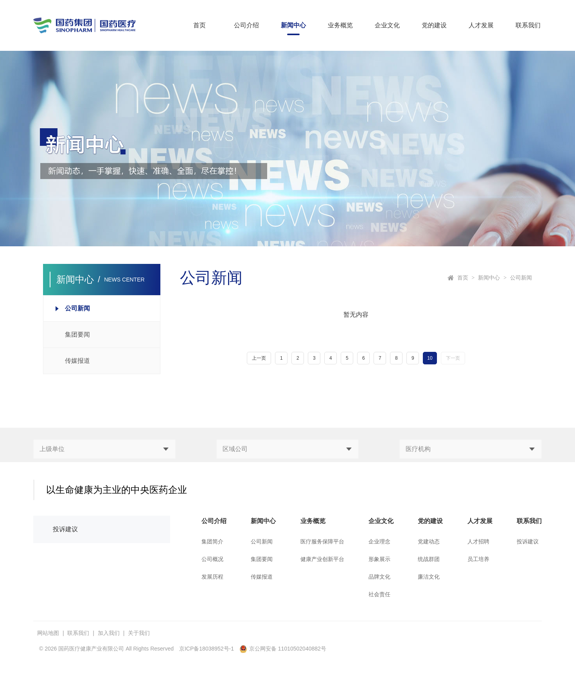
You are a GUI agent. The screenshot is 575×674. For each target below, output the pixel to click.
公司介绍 (246, 25)
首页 (199, 25)
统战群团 (429, 559)
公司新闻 (521, 277)
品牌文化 (379, 577)
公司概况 (212, 559)
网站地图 (48, 633)
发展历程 (212, 577)
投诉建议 (65, 529)
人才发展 (481, 25)
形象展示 (379, 559)
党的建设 (434, 25)
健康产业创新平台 (322, 559)
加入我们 (109, 633)
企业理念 (379, 541)
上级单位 (52, 461)
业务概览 (340, 25)
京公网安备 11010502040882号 (282, 648)
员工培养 (478, 559)
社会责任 (379, 594)
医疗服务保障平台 (322, 541)
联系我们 (528, 25)
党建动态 (429, 541)
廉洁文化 (429, 577)
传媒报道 (262, 577)
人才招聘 (478, 541)
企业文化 (387, 25)
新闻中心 (293, 25)
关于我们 (139, 633)
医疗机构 (418, 461)
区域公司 (235, 461)
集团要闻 (262, 559)
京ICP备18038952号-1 (206, 648)
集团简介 (212, 541)
